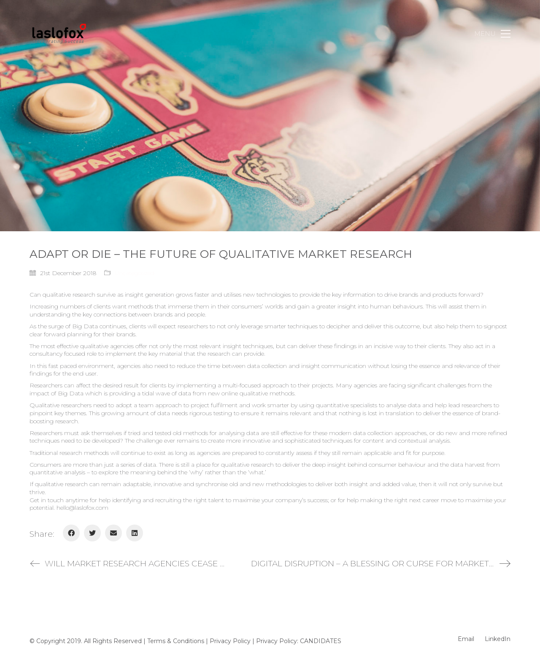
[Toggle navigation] (492, 34)
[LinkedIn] (134, 533)
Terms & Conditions (175, 641)
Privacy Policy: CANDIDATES (298, 641)
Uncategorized (134, 273)
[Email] (113, 533)
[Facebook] (71, 533)
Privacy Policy (230, 641)
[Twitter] (92, 533)
